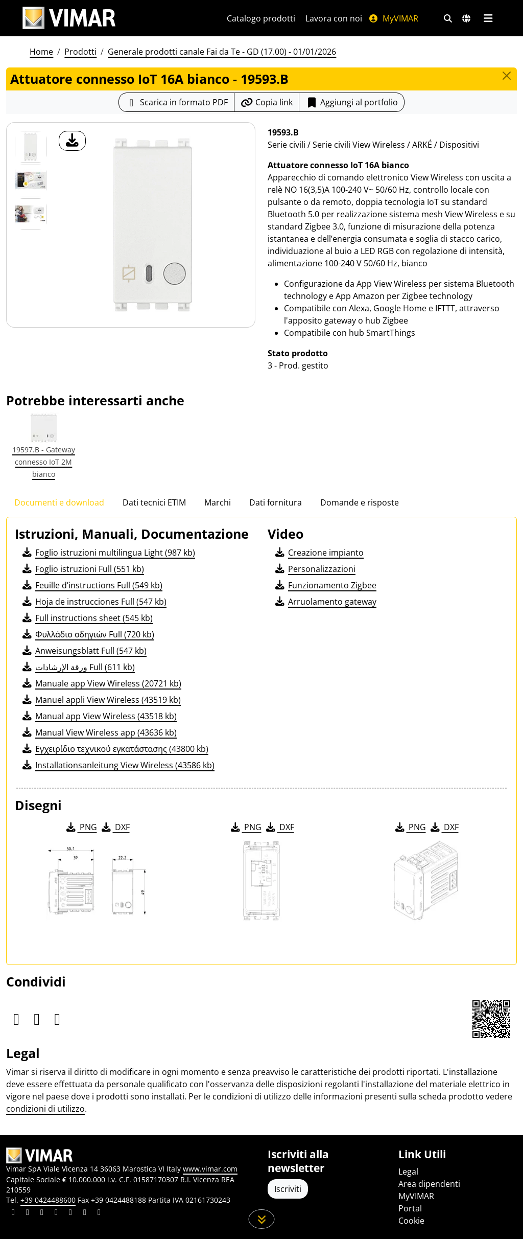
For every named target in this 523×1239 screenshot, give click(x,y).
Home (41, 51)
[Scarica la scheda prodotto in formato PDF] (176, 102)
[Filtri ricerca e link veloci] (448, 18)
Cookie (411, 1220)
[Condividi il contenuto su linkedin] (13, 1213)
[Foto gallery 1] (30, 180)
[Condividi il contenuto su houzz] (85, 1213)
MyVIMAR (393, 18)
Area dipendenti (429, 1183)
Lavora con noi (333, 18)
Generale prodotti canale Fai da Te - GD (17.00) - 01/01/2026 (222, 51)
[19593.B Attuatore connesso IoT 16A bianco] (30, 147)
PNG (81, 827)
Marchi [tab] (217, 502)
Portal (410, 1208)
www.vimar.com (210, 1169)
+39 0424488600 (48, 1200)
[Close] (507, 76)
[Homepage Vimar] (68, 18)
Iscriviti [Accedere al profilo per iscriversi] (287, 1189)
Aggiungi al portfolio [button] (351, 102)
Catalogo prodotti (261, 18)
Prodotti (80, 51)
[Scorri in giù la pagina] (262, 1219)
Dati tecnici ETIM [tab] (154, 502)
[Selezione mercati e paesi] (466, 18)
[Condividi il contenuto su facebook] (27, 1213)
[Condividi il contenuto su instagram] (56, 1213)
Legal (408, 1171)
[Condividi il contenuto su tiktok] (99, 1213)
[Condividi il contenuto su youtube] (70, 1213)
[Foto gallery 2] (30, 214)
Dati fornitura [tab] (275, 502)
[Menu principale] (488, 18)
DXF (115, 827)
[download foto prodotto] (72, 141)
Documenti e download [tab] (59, 502)
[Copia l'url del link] (266, 102)
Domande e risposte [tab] (359, 502)
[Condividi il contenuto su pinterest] (42, 1213)
